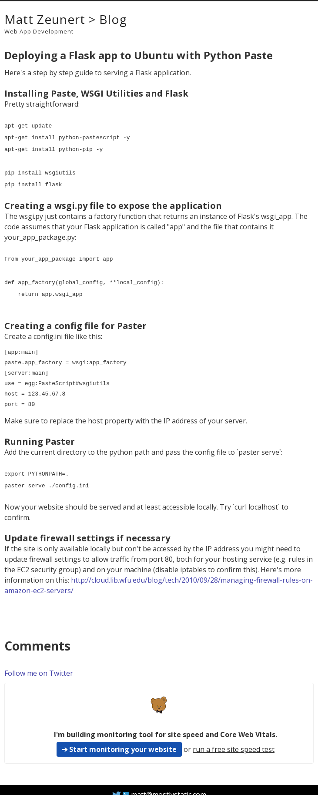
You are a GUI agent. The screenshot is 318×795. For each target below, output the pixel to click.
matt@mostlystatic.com (168, 784)
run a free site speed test (233, 739)
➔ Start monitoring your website (119, 739)
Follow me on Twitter (38, 663)
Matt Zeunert (44, 19)
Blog (113, 19)
